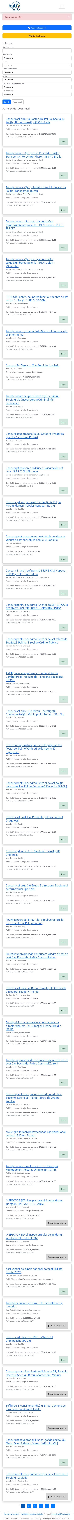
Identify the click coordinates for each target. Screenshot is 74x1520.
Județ (4, 61)
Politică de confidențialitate (32, 1514)
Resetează (17, 101)
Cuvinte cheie (7, 47)
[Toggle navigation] (62, 6)
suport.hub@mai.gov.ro (61, 1514)
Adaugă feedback (37, 27)
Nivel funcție (7, 54)
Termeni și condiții (11, 1514)
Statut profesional (9, 68)
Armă (4, 76)
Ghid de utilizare (37, 35)
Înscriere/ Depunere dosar (13, 83)
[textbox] (36, 65)
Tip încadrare (7, 90)
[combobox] (37, 65)
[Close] (68, 17)
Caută (6, 101)
